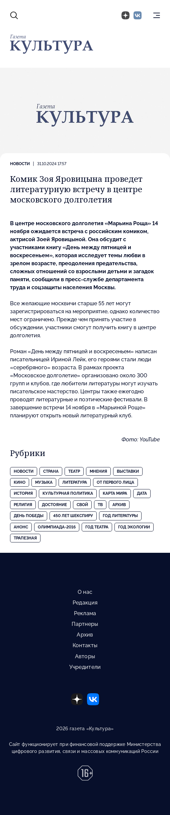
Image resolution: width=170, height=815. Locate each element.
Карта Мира (115, 493)
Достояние (54, 504)
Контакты (85, 645)
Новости (20, 163)
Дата (142, 493)
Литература (74, 482)
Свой (82, 504)
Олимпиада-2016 (57, 527)
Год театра (96, 527)
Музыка (44, 482)
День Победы (29, 515)
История (23, 493)
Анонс (21, 527)
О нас (85, 592)
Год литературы (120, 515)
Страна (51, 471)
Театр (74, 471)
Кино (19, 482)
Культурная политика (67, 493)
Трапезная (25, 538)
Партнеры (85, 624)
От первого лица (115, 482)
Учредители (85, 667)
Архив (119, 504)
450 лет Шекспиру (73, 515)
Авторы (85, 656)
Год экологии (134, 527)
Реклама (85, 613)
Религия (23, 504)
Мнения (98, 471)
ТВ (100, 504)
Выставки (128, 471)
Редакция (85, 602)
